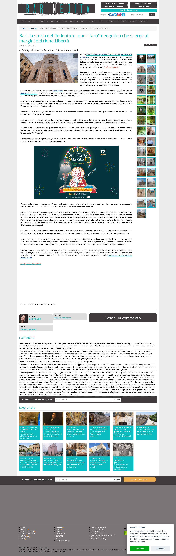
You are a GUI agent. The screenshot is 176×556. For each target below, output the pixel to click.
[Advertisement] (76, 284)
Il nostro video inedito (139, 479)
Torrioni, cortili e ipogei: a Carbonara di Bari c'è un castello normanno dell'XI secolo (99, 462)
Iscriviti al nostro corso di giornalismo (103, 535)
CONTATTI (143, 21)
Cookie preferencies (62, 541)
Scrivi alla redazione (97, 529)
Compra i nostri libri (97, 537)
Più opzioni (160, 548)
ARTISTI (84, 21)
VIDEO (123, 21)
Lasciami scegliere (137, 542)
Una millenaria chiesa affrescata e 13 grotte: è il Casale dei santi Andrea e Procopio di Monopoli (122, 431)
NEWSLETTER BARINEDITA (37, 399)
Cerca (152, 15)
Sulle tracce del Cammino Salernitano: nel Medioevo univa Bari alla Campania (146, 430)
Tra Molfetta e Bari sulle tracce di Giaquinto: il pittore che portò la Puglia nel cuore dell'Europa (53, 431)
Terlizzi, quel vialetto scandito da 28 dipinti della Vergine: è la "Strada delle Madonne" (99, 431)
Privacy (58, 539)
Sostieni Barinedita (97, 533)
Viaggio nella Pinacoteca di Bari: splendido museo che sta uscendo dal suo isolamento (76, 462)
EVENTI (92, 21)
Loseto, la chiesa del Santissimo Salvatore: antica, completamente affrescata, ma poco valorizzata (29, 432)
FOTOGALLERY (113, 21)
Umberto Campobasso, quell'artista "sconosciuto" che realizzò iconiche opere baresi (121, 463)
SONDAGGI (59, 535)
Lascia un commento (123, 317)
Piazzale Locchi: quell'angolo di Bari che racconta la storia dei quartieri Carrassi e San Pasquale (29, 462)
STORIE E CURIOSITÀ (27, 531)
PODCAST (132, 21)
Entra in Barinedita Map (98, 539)
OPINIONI (74, 21)
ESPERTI (101, 21)
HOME (22, 21)
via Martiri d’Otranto (28, 93)
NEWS (23, 539)
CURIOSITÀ (43, 21)
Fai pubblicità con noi (98, 531)
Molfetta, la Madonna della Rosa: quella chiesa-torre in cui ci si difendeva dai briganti (53, 461)
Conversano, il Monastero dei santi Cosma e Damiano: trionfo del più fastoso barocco (76, 431)
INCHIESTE (32, 21)
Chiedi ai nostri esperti (98, 527)
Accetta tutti (139, 548)
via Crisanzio (58, 90)
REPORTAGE (55, 21)
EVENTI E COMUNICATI (28, 533)
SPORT (65, 21)
